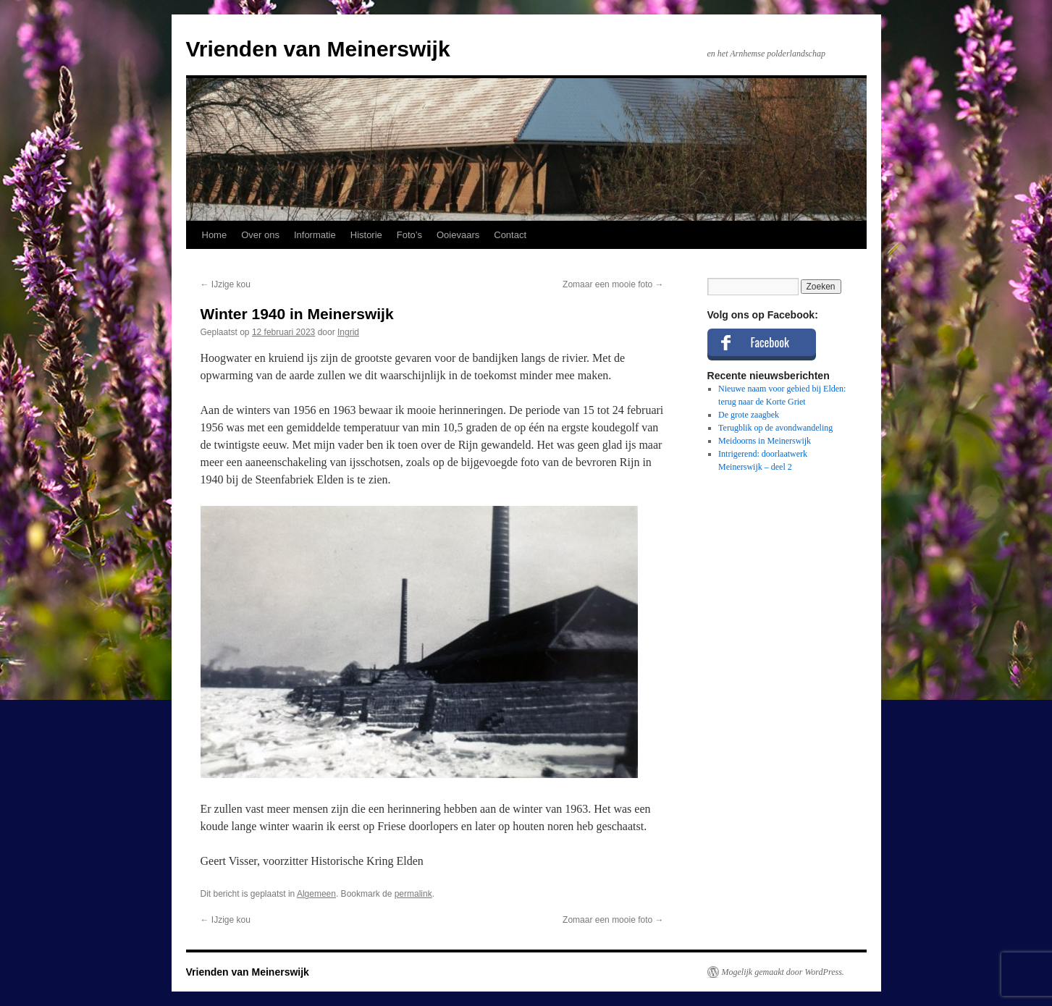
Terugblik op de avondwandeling (775, 428)
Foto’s (409, 234)
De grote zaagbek (748, 415)
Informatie (315, 234)
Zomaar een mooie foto (613, 284)
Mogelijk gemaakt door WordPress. (783, 972)
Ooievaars (458, 234)
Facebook (770, 342)
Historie (366, 234)
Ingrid (348, 332)
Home (214, 234)
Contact (510, 234)
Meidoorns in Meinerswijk (764, 441)
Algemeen (316, 894)
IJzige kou (226, 284)
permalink (413, 894)
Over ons (260, 234)
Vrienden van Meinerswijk (318, 49)
